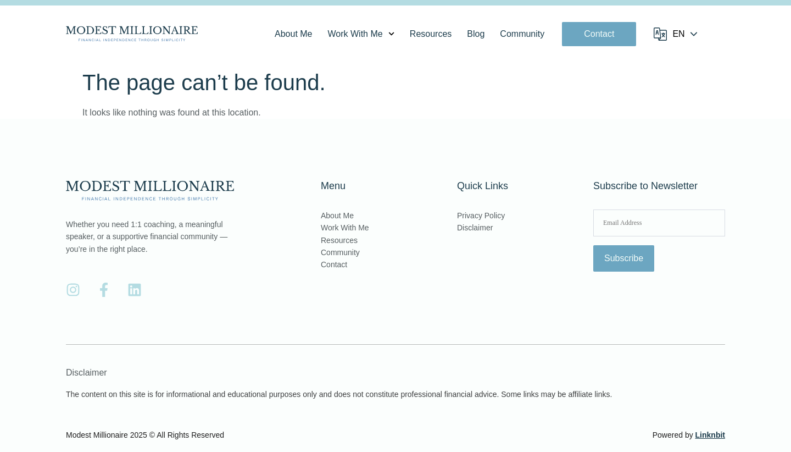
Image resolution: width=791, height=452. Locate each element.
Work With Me (361, 34)
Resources (431, 33)
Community (522, 33)
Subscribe (623, 258)
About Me (293, 33)
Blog (475, 33)
